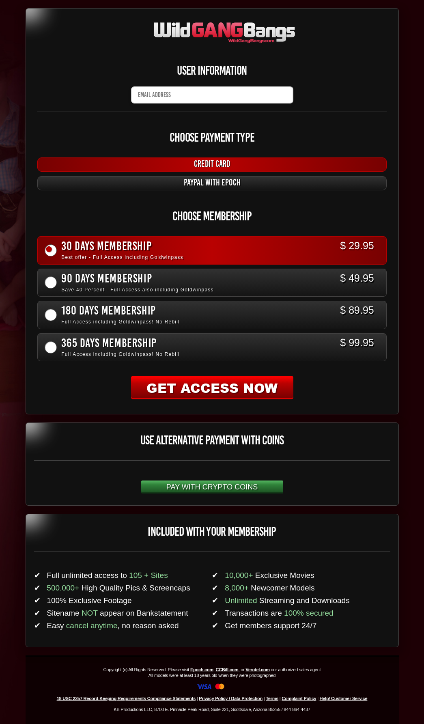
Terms (272, 698)
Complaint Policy (299, 698)
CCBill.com (226, 669)
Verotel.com (257, 669)
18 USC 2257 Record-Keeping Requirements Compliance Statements (126, 698)
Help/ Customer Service (344, 698)
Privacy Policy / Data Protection (231, 698)
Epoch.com (201, 669)
